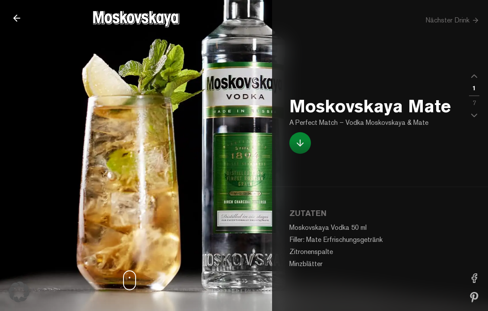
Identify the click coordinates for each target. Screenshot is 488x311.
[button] (474, 76)
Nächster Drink (452, 20)
